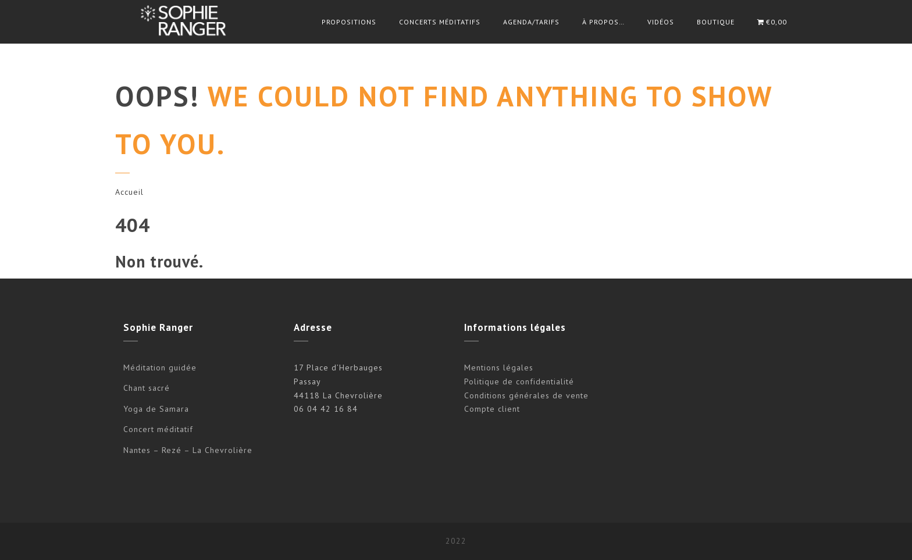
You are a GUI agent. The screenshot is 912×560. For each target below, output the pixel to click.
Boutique (716, 21)
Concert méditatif (158, 429)
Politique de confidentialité (519, 381)
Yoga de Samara (156, 409)
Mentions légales (498, 367)
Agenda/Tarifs (531, 21)
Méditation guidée (160, 367)
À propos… (603, 21)
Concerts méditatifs (439, 21)
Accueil (129, 192)
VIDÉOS (660, 21)
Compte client (492, 409)
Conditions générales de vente (526, 395)
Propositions (349, 21)
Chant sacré (146, 388)
